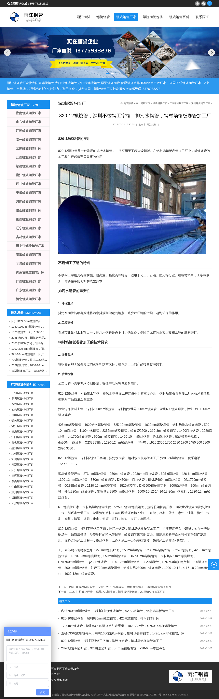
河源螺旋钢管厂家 (22, 464)
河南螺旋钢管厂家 (28, 201)
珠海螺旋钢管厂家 (22, 404)
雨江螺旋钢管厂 (26, 17)
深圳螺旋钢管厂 (72, 103)
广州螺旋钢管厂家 (22, 393)
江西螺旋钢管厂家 (28, 157)
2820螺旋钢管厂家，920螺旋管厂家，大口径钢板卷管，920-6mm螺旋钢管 (113, 648)
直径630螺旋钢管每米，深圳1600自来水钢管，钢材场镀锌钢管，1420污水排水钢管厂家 (123, 633)
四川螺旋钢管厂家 (28, 184)
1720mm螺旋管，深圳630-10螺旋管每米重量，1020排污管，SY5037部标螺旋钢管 (119, 626)
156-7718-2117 (39, 3)
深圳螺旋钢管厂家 (200, 103)
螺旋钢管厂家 (117, 17)
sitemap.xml (169, 694)
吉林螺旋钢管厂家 (28, 237)
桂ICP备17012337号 (150, 694)
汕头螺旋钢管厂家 (22, 409)
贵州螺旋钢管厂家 (28, 139)
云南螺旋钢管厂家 (28, 148)
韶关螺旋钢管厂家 (22, 420)
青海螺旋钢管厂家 (28, 254)
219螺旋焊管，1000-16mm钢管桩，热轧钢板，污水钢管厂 (47, 365)
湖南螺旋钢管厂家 (28, 113)
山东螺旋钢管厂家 (28, 122)
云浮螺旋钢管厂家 (22, 503)
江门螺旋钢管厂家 (22, 437)
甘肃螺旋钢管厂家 (28, 263)
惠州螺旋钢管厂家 (22, 448)
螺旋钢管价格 (146, 17)
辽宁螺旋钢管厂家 (28, 228)
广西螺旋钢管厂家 (28, 281)
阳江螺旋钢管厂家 (22, 470)
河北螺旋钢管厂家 (28, 299)
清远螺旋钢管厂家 (22, 475)
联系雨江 (201, 17)
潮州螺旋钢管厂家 (22, 492)
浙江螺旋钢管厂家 (28, 175)
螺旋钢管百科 (175, 17)
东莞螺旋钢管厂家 (22, 481)
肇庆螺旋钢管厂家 (22, 431)
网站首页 (145, 103)
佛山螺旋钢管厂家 (22, 415)
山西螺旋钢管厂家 (28, 219)
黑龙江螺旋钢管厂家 (30, 246)
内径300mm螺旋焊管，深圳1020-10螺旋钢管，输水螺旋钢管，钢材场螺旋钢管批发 (120, 587)
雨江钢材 (69, 17)
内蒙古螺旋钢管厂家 (30, 272)
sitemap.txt (183, 694)
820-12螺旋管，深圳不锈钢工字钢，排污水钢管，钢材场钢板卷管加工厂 (111, 641)
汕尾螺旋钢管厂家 (22, 459)
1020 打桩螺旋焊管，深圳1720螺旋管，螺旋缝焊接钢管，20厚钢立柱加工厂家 (117, 591)
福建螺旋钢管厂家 (28, 166)
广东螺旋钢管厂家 (179, 103)
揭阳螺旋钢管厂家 (22, 497)
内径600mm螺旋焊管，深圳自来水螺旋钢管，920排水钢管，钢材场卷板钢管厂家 (118, 611)
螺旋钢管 (91, 17)
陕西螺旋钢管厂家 (28, 210)
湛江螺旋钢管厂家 (22, 426)
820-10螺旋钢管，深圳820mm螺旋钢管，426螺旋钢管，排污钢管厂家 (110, 618)
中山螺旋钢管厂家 (22, 486)
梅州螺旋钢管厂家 (22, 453)
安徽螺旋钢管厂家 (28, 192)
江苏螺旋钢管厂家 (28, 130)
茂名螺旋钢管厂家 (22, 442)
